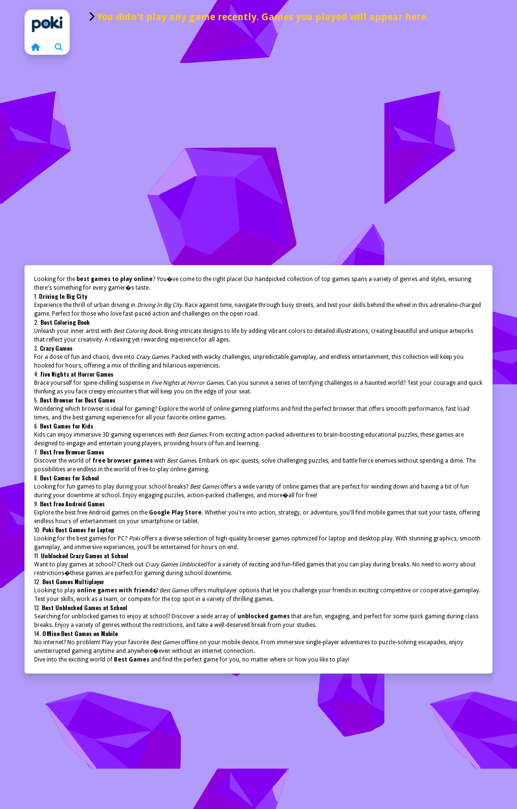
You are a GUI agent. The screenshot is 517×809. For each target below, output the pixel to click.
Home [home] (47, 24)
